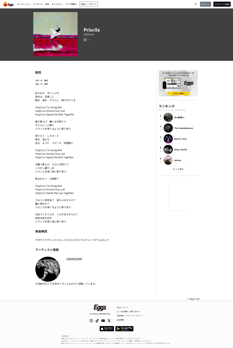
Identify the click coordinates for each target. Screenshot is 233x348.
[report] (89, 39)
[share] (85, 39)
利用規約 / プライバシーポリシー (130, 315)
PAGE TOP (193, 299)
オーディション (24, 4)
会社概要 (120, 320)
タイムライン (57, 4)
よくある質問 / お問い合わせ (128, 311)
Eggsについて (122, 307)
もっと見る (178, 168)
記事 (47, 4)
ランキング (38, 4)
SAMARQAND (89, 34)
